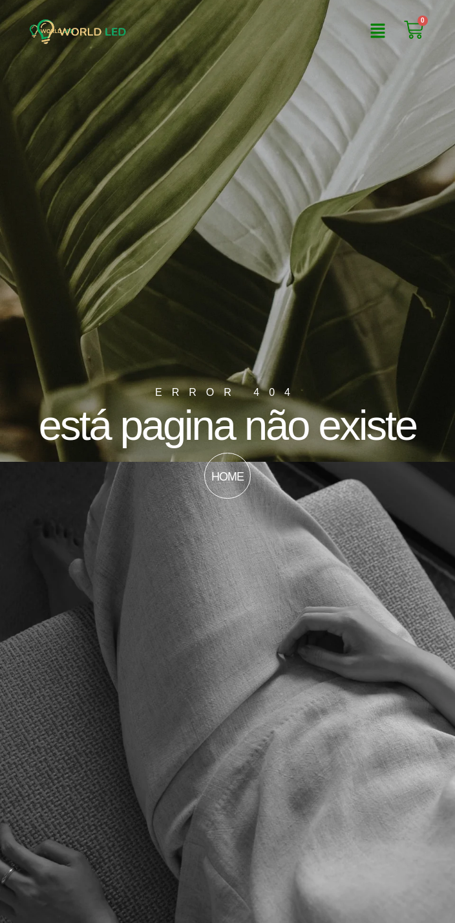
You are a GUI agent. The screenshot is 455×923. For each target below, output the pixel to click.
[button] (377, 31)
